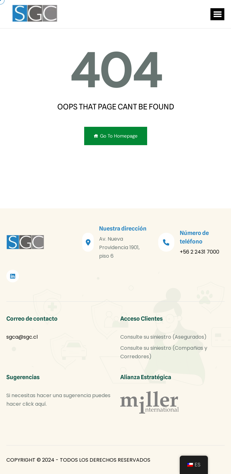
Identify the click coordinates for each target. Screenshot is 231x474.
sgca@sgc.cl (22, 337)
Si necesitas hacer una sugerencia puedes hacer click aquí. (58, 400)
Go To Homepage (116, 136)
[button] (217, 14)
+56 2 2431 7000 (199, 251)
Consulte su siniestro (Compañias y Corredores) (163, 352)
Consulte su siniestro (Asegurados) (163, 337)
